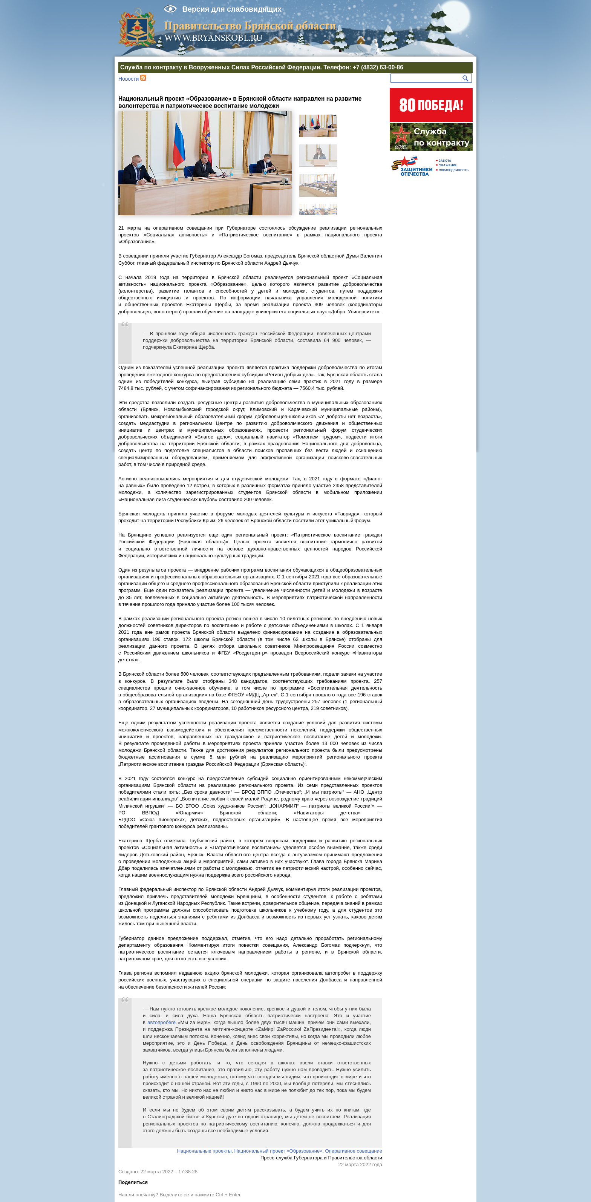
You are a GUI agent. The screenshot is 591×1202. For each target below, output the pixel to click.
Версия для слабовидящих (232, 9)
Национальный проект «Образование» (278, 1151)
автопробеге (161, 1022)
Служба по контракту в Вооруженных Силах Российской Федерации (220, 67)
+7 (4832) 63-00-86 (378, 67)
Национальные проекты (204, 1151)
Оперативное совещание (353, 1151)
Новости (128, 79)
